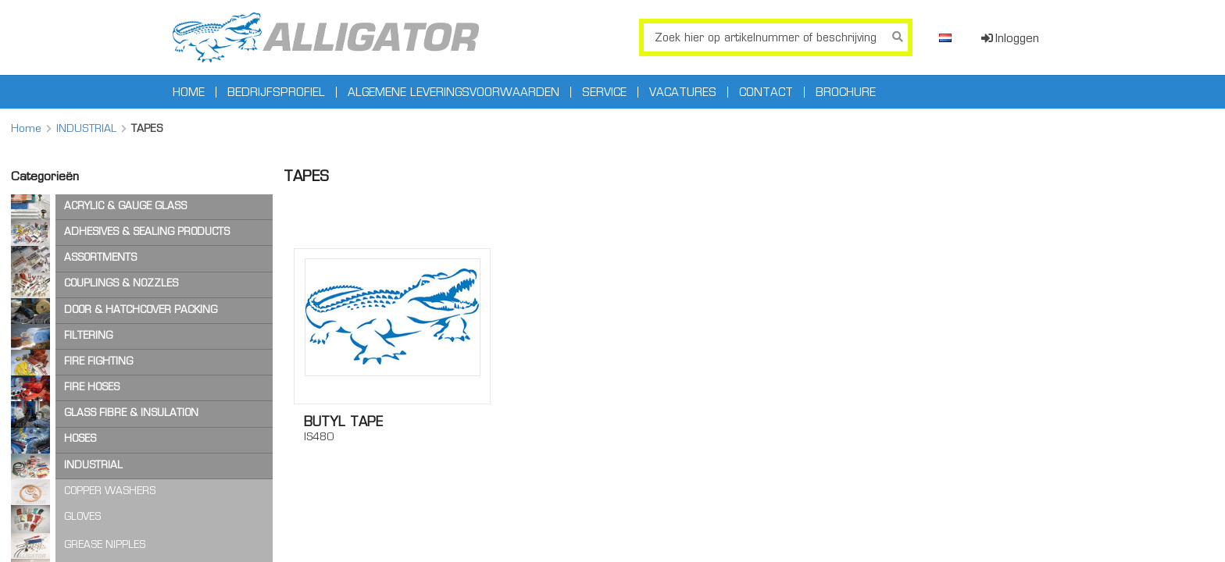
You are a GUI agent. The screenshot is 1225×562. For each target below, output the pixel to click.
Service (604, 92)
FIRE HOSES (92, 387)
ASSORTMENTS (100, 257)
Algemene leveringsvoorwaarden (453, 92)
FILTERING (88, 335)
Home (189, 92)
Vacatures (682, 92)
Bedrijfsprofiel (276, 92)
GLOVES (82, 516)
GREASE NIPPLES (104, 544)
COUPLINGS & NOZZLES (121, 283)
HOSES (80, 438)
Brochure (846, 92)
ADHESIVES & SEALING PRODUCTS (147, 231)
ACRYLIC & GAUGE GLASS (125, 206)
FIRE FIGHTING (98, 361)
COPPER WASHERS (109, 490)
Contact (766, 92)
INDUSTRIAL (86, 128)
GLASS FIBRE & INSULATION (131, 412)
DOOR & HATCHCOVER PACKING (140, 309)
